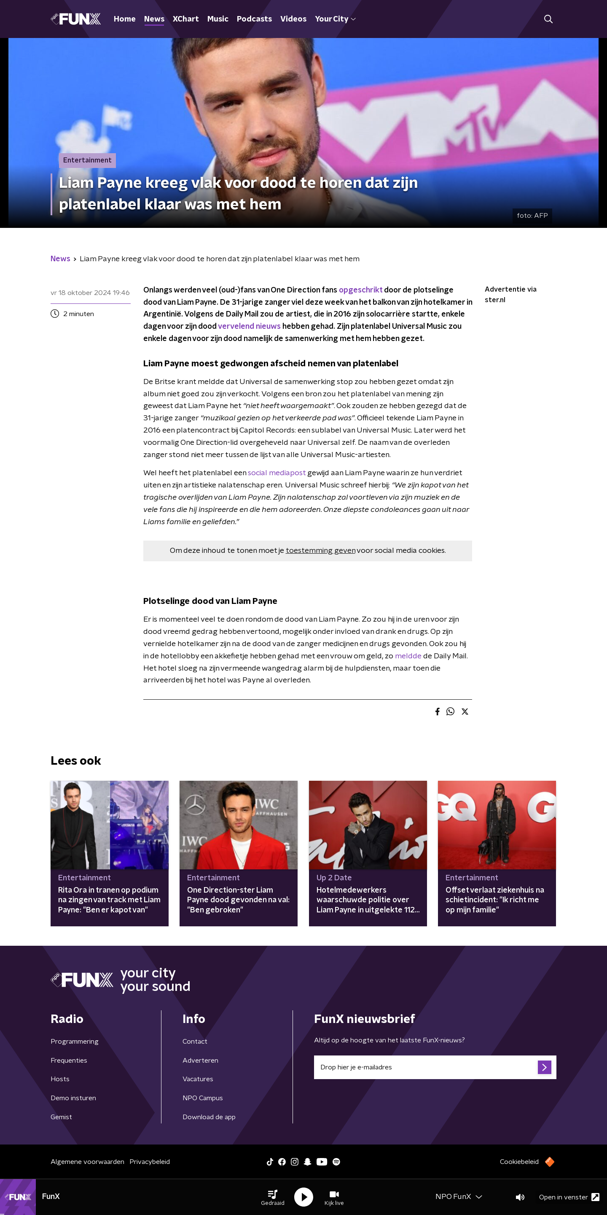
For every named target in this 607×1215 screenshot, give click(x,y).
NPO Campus (203, 1098)
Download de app (209, 1117)
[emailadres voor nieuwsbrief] (435, 1067)
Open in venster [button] (569, 1197)
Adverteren (200, 1060)
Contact (195, 1041)
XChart (186, 19)
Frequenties (69, 1060)
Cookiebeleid (519, 1161)
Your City (335, 19)
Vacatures (198, 1079)
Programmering (75, 1041)
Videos (293, 19)
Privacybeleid (149, 1161)
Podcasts (254, 19)
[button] (272, 1197)
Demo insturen (73, 1098)
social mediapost (277, 473)
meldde (408, 656)
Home (125, 19)
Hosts (60, 1079)
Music (217, 19)
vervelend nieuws (249, 326)
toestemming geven (320, 551)
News (154, 19)
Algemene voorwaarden (87, 1161)
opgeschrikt (360, 290)
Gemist (61, 1117)
